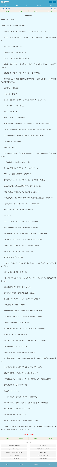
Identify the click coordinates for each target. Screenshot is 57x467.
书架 (51, 5)
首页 (7, 464)
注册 (55, 2)
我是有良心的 (43, 445)
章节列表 (21, 11)
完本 (27, 5)
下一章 (35, 11)
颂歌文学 (5, 2)
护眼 (52, 8)
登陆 (51, 2)
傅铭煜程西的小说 (43, 458)
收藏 (17, 5)
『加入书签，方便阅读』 (28, 434)
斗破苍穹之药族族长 (14, 455)
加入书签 (50, 11)
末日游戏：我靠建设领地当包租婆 (14, 452)
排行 (6, 5)
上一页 (7, 11)
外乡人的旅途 (43, 452)
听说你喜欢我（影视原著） (14, 445)
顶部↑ (49, 464)
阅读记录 (39, 5)
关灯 (55, 8)
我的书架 (21, 464)
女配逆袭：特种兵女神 (43, 455)
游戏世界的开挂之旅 (14, 458)
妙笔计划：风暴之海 (14, 449)
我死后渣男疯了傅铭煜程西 (43, 449)
